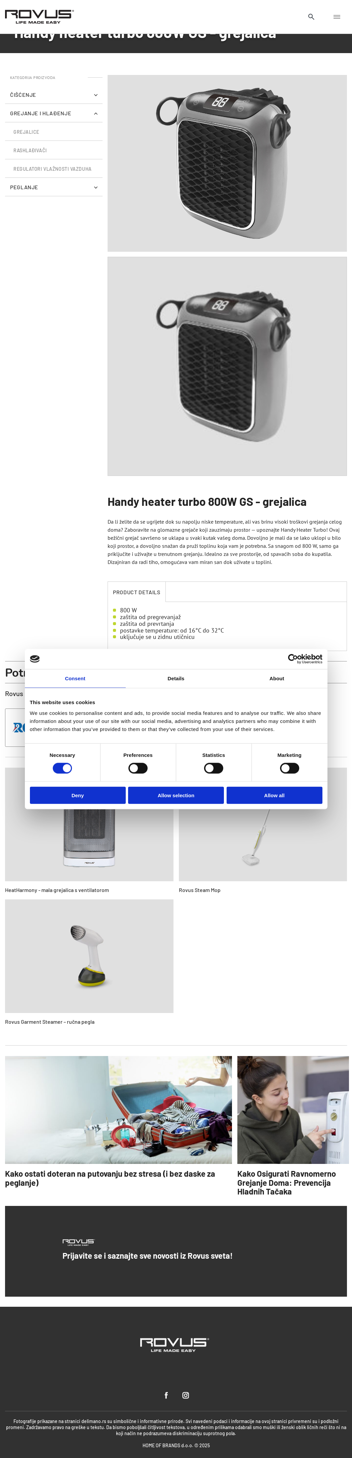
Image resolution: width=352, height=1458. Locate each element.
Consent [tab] (75, 678)
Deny (78, 795)
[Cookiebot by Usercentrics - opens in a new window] (293, 659)
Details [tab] (176, 678)
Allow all (274, 795)
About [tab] (277, 678)
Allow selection (176, 795)
